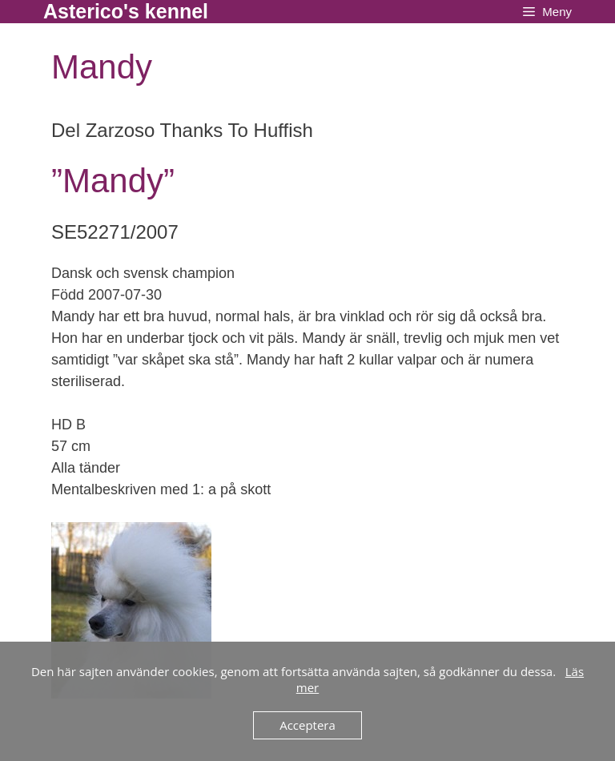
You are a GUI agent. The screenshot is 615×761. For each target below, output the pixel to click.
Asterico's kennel (125, 11)
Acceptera (307, 725)
